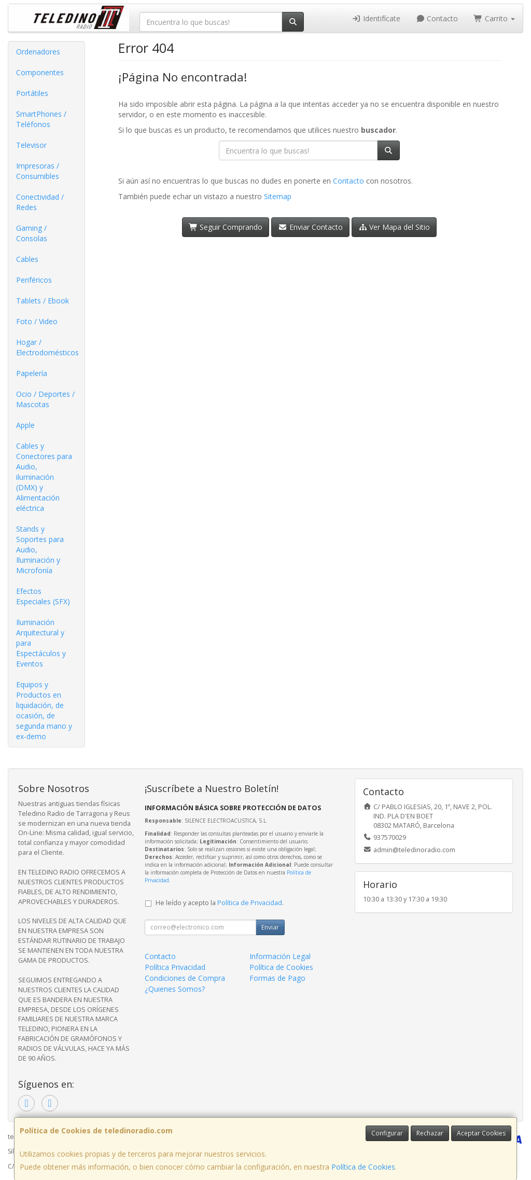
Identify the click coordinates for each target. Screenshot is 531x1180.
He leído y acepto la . (220, 902)
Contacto (437, 18)
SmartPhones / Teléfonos (41, 119)
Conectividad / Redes (40, 202)
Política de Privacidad (249, 902)
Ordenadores (38, 52)
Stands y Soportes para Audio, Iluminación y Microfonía (40, 549)
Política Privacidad (175, 967)
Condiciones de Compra (185, 978)
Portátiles (32, 93)
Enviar (270, 927)
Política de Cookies (363, 1167)
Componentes (40, 72)
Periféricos (34, 280)
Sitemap (277, 196)
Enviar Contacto (310, 227)
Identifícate (376, 18)
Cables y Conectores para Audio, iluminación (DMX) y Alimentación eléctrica (44, 477)
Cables (27, 259)
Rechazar (429, 1133)
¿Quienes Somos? (175, 989)
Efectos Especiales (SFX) (43, 596)
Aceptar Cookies (481, 1133)
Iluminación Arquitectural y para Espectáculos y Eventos (41, 643)
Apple (25, 425)
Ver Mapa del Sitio (394, 227)
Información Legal (280, 956)
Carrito (494, 18)
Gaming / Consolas (31, 233)
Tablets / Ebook (42, 301)
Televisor (31, 145)
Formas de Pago (277, 978)
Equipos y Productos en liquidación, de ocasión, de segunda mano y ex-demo (44, 710)
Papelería (31, 373)
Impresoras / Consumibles (37, 171)
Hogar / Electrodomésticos (47, 347)
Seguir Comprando (226, 227)
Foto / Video (37, 321)
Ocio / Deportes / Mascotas (45, 399)
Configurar (387, 1133)
